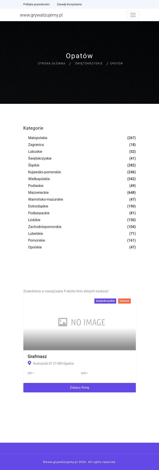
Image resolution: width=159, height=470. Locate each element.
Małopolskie (37, 138)
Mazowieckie (38, 192)
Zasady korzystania (69, 4)
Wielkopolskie (39, 179)
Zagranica (36, 145)
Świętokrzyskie (89, 63)
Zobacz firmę (79, 388)
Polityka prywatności (36, 4)
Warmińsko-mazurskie (45, 199)
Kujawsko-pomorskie (44, 172)
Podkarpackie (39, 213)
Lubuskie (35, 151)
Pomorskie (36, 240)
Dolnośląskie (38, 206)
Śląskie (33, 165)
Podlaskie (35, 186)
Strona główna (51, 63)
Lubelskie (35, 233)
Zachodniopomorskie (45, 227)
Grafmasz (37, 356)
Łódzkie (34, 220)
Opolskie (35, 247)
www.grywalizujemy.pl (41, 15)
